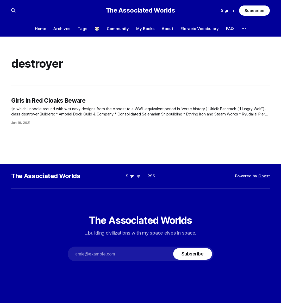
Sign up (133, 175)
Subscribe (254, 10)
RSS (151, 175)
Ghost (264, 175)
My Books (145, 28)
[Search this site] (13, 10)
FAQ (230, 28)
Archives (61, 28)
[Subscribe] (192, 254)
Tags (82, 28)
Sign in (227, 10)
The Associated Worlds (140, 10)
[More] (244, 29)
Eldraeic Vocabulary (199, 28)
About (167, 28)
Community (118, 28)
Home (40, 28)
